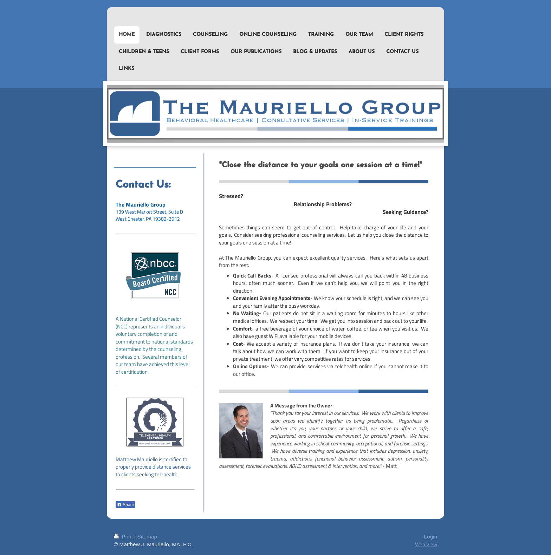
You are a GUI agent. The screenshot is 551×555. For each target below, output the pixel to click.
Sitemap (147, 537)
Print (124, 537)
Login (430, 537)
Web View (426, 544)
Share (125, 504)
